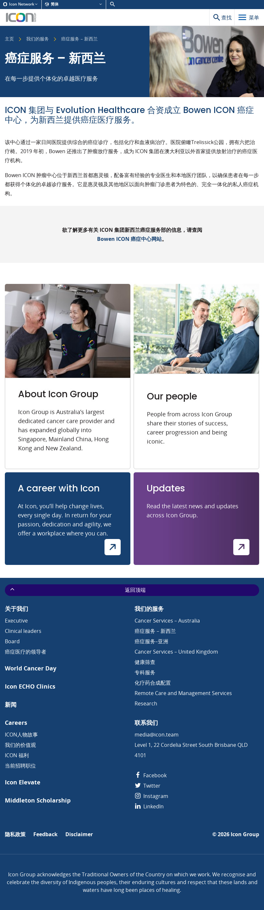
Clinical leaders (23, 631)
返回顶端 (77, 590)
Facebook (151, 775)
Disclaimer (79, 834)
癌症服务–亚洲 (151, 641)
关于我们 (16, 608)
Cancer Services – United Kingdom (176, 651)
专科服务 (145, 672)
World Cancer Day (30, 668)
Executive (16, 620)
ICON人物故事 (21, 734)
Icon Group (245, 834)
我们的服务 (37, 39)
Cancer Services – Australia (167, 620)
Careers (16, 722)
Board (12, 641)
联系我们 (146, 722)
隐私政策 (15, 834)
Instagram (151, 796)
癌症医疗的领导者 (25, 651)
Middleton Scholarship (38, 800)
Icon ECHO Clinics (30, 686)
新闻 (10, 704)
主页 (9, 39)
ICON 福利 (17, 755)
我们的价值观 (20, 744)
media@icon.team (157, 734)
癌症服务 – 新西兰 (155, 631)
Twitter (147, 785)
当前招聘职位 (20, 765)
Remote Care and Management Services (183, 693)
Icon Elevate (22, 782)
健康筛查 (145, 662)
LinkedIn (149, 806)
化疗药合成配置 (153, 682)
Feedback (45, 834)
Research (146, 703)
